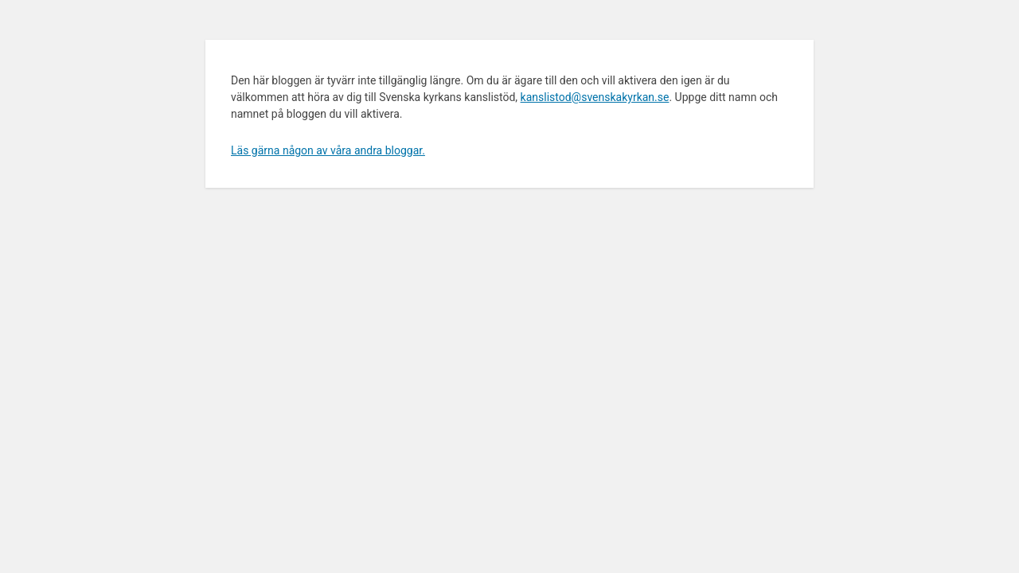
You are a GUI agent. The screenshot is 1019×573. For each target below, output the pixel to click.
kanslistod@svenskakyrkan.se (595, 97)
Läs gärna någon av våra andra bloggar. (328, 150)
